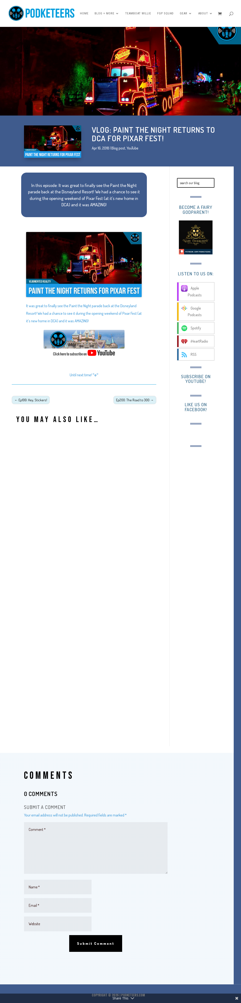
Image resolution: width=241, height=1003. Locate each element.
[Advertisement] (205, 523)
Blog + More (104, 13)
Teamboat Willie (138, 13)
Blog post (118, 148)
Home (84, 13)
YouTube (132, 148)
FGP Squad (165, 13)
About (203, 13)
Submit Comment (95, 943)
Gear (183, 13)
